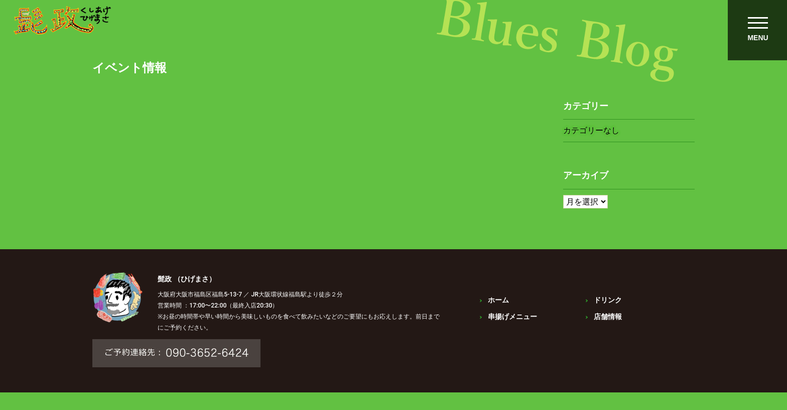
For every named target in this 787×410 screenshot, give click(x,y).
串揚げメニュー (512, 325)
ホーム (498, 308)
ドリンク (609, 308)
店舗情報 (609, 325)
